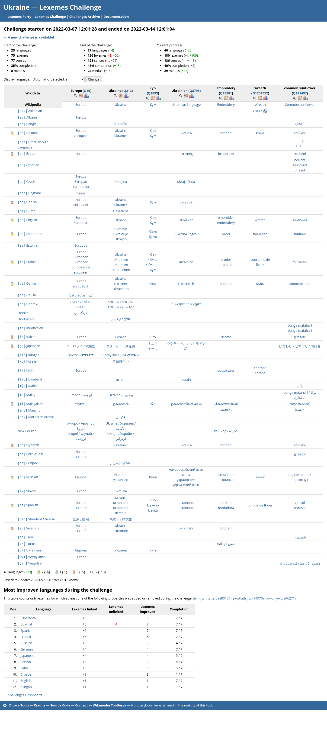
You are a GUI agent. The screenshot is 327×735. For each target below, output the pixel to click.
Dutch (26, 211)
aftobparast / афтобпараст (299, 563)
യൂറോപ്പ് (81, 404)
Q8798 (194, 90)
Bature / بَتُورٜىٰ (80, 295)
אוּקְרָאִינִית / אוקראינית (186, 304)
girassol (300, 454)
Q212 (127, 90)
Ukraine (121, 104)
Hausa (27, 295)
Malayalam (30, 404)
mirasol (300, 508)
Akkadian (30, 111)
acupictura (226, 370)
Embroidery (226, 104)
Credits (39, 705)
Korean (27, 361)
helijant (299, 160)
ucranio (120, 513)
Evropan (81, 181)
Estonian (28, 245)
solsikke (300, 133)
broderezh (226, 154)
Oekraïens (120, 211)
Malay (26, 395)
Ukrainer (120, 283)
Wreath (260, 104)
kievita (153, 510)
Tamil (26, 537)
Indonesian (30, 328)
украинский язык (186, 485)
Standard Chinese (36, 519)
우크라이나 (120, 361)
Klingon (28, 355)
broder (226, 259)
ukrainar (120, 445)
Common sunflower (300, 104)
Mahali (28, 386)
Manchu (29, 410)
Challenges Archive (84, 16)
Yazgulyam (31, 563)
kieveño (153, 505)
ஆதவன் (300, 537)
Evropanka (81, 186)
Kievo (153, 231)
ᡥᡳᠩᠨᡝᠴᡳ (300, 410)
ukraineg (186, 154)
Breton (27, 153)
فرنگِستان (80, 313)
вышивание (225, 474)
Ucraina (120, 337)
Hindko (23, 313)
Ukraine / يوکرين (121, 395)
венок (260, 477)
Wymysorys (31, 556)
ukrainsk (186, 133)
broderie (225, 264)
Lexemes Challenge (70, 7)
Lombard (30, 379)
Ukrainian (186, 220)
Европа (81, 477)
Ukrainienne (120, 270)
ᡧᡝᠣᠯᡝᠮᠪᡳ (226, 410)
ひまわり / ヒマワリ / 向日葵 (300, 346)
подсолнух (300, 479)
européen (81, 272)
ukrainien (186, 262)
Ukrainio (120, 229)
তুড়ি (300, 386)
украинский (186, 479)
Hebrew (28, 304)
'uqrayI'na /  (121, 355)
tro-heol (300, 154)
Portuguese (31, 454)
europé (80, 531)
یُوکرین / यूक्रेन (120, 319)
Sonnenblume (299, 283)
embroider (226, 217)
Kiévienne (153, 264)
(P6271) (280, 598)
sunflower (299, 220)
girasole (300, 337)
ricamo (226, 337)
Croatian (28, 165)
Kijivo (153, 236)
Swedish (28, 528)
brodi (226, 234)
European (81, 222)
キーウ (153, 348)
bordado (225, 502)
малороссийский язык (186, 469)
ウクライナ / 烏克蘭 (120, 346)
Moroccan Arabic (36, 417)
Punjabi (28, 463)
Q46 (87, 90)
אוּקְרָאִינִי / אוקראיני (120, 301)
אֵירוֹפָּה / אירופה (80, 301)
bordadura (226, 508)
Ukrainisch (186, 283)
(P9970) (248, 598)
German (28, 283)
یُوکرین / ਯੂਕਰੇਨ (120, 463)
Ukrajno (121, 239)
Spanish (28, 505)
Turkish (27, 544)
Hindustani (26, 319)
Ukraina (121, 130)
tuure (81, 193)
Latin (26, 370)
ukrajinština (186, 181)
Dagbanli (30, 193)
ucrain (120, 379)
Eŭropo (81, 234)
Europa (80, 130)
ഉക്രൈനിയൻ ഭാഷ (186, 404)
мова (186, 474)
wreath (260, 220)
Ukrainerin (121, 289)
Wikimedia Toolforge (109, 705)
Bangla (27, 124)
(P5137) (212, 598)
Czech (26, 181)
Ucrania (120, 497)
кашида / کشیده (226, 431)
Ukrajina (120, 181)
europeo (80, 508)
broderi (225, 133)
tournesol (299, 262)
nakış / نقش (226, 544)
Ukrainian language (186, 104)
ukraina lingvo (186, 234)
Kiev (153, 130)
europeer (81, 135)
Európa (80, 491)
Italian (26, 337)
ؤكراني (120, 417)
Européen (81, 257)
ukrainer (120, 135)
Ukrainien (120, 259)
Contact (81, 705)
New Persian (27, 431)
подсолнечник (300, 474)
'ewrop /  (80, 355)
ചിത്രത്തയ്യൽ (226, 404)
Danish (27, 202)
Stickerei (226, 283)
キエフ (153, 343)
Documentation (116, 16)
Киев (153, 477)
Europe (80, 104)
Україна (121, 550)
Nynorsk (28, 445)
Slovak (27, 491)
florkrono (260, 234)
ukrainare (120, 531)
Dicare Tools (19, 705)
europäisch (80, 286)
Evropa (81, 117)
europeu (80, 457)
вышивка (226, 479)
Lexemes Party (19, 16)
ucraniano (120, 502)
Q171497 (300, 93)
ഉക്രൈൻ (120, 404)
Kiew (153, 283)
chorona (260, 368)
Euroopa (80, 245)
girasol (300, 502)
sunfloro (300, 234)
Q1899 (153, 93)
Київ (153, 550)
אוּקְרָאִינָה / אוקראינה (121, 306)
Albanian (28, 117)
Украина (120, 474)
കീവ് (153, 404)
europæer (80, 205)
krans (260, 133)
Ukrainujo (120, 234)
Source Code (60, 705)
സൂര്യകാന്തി (300, 404)
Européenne (81, 267)
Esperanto (30, 234)
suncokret (299, 165)
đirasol (300, 170)
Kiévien (152, 259)
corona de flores (260, 505)
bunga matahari (300, 325)
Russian (28, 477)
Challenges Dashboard (25, 695)
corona (260, 373)
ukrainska (186, 528)
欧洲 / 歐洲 (81, 519)
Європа (81, 550)
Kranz (260, 283)
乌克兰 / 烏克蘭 (120, 519)
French (27, 262)
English (27, 220)
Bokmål (28, 133)
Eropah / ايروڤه (81, 395)
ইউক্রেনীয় (120, 124)
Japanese (29, 346)
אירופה (80, 306)
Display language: (17, 79)
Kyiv (153, 104)
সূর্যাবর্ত (300, 124)
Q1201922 (260, 93)
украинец (120, 479)
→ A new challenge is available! (29, 37)
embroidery (226, 222)
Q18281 (226, 93)
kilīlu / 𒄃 (260, 111)
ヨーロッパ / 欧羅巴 (80, 346)
